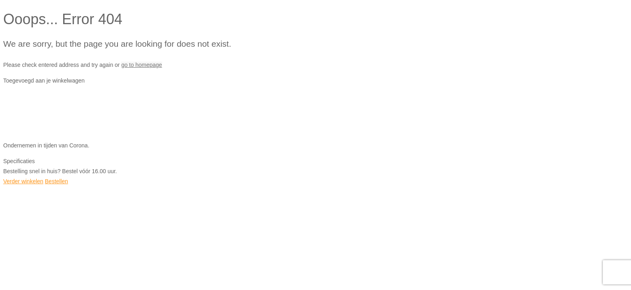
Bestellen (56, 181)
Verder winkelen (23, 181)
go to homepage (141, 65)
